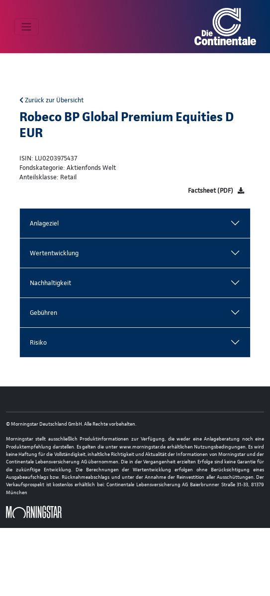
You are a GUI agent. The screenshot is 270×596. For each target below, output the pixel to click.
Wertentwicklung (54, 253)
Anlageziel (44, 223)
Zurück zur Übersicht (51, 100)
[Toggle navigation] (26, 26)
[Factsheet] (216, 190)
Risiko (38, 342)
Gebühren (43, 312)
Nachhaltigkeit (50, 283)
